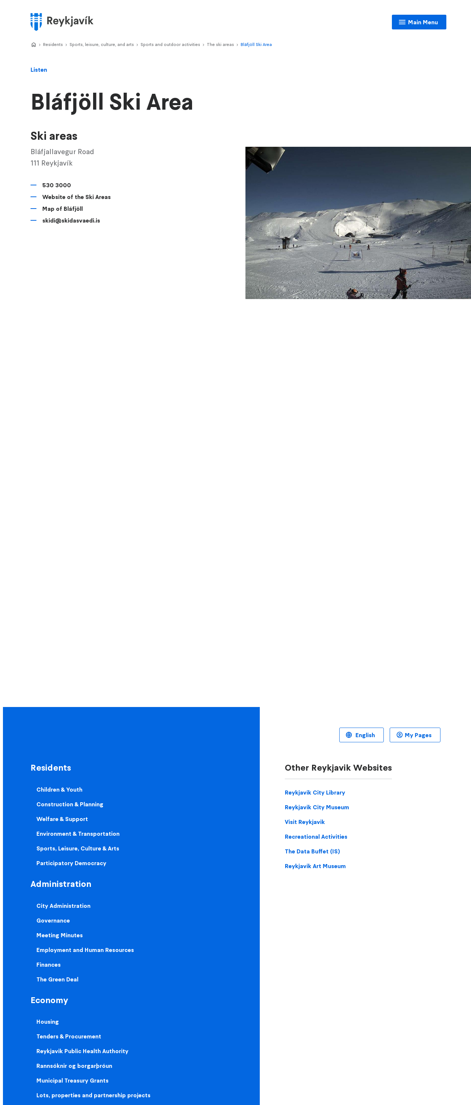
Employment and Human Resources (85, 949)
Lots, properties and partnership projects (93, 1095)
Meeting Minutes (59, 935)
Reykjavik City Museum (317, 807)
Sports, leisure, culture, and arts (102, 44)
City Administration (63, 905)
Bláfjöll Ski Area (256, 44)
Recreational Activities (316, 836)
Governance (53, 920)
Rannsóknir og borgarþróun (74, 1065)
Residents (53, 44)
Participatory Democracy (71, 863)
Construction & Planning (69, 804)
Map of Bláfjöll (62, 208)
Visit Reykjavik (305, 821)
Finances (48, 964)
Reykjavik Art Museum (315, 866)
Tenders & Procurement (68, 1036)
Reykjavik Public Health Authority (82, 1051)
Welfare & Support (62, 818)
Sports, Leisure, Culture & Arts (77, 848)
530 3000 (56, 185)
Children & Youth (59, 789)
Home (33, 45)
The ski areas (220, 44)
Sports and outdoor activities (170, 44)
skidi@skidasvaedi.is (71, 220)
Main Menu (423, 22)
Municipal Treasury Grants (72, 1080)
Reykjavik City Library (315, 792)
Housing (47, 1021)
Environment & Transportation (78, 833)
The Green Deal (57, 979)
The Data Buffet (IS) (312, 851)
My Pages (418, 735)
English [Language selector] (364, 735)
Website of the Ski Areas (76, 196)
